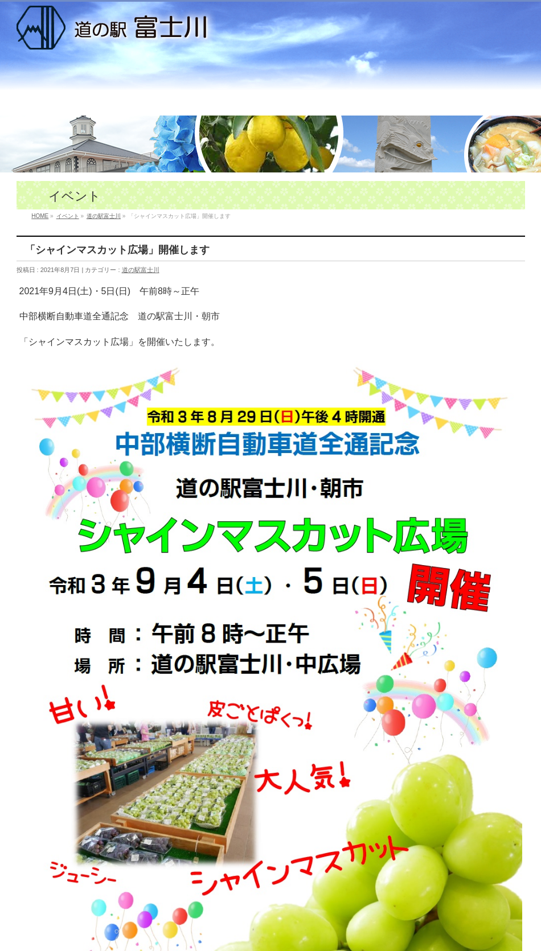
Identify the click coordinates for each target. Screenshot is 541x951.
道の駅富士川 (140, 269)
